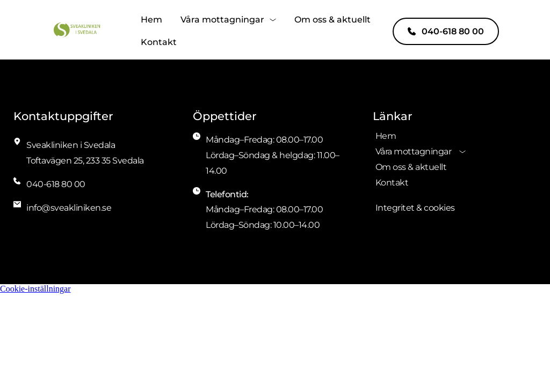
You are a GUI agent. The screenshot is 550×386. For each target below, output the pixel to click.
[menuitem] (151, 20)
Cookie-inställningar (35, 288)
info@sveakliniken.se (68, 208)
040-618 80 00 (55, 184)
